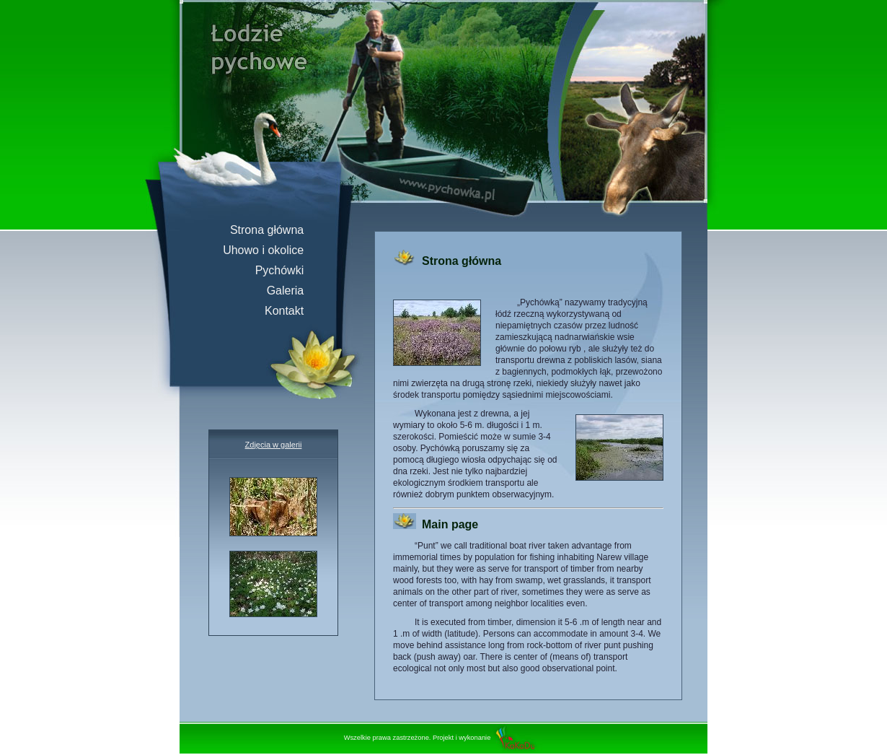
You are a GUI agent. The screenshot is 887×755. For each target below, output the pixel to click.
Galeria (292, 290)
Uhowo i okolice (270, 250)
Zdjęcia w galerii (273, 444)
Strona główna (273, 230)
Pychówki (286, 270)
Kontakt (291, 311)
